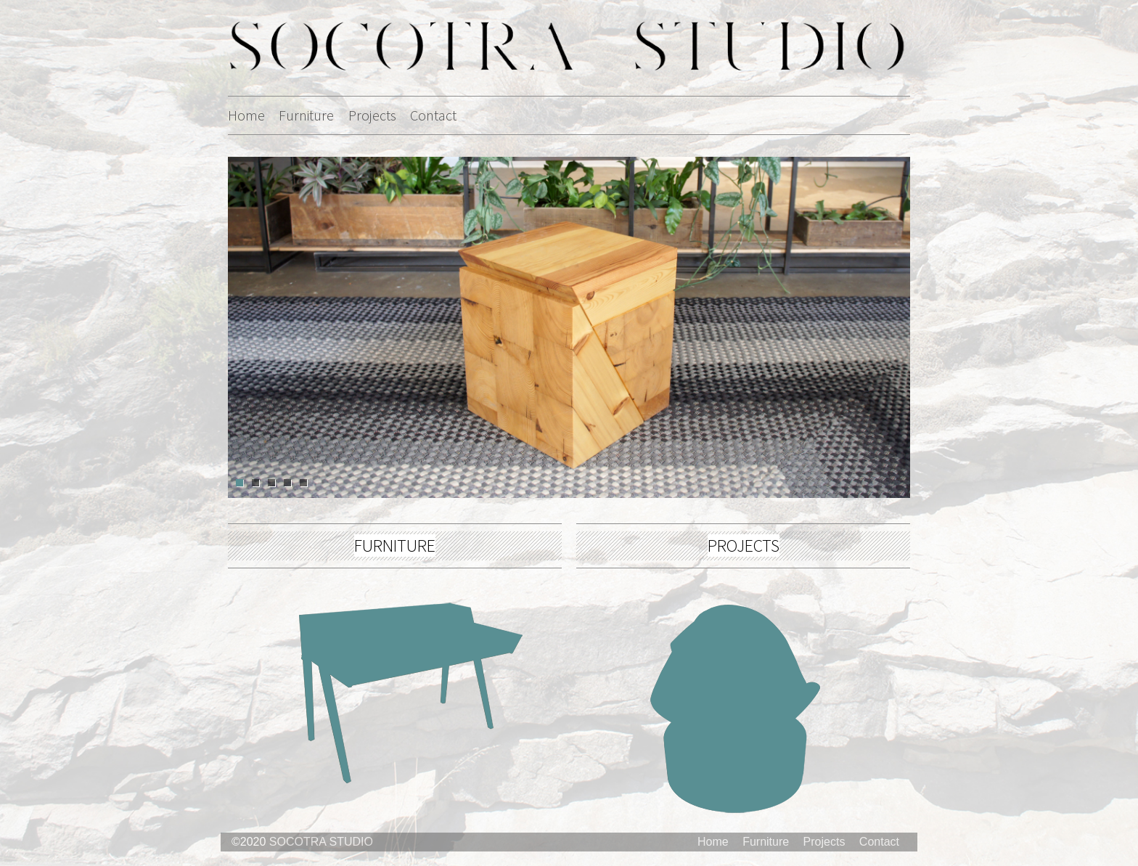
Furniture (306, 115)
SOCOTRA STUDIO (321, 842)
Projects (372, 115)
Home (246, 115)
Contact (433, 115)
